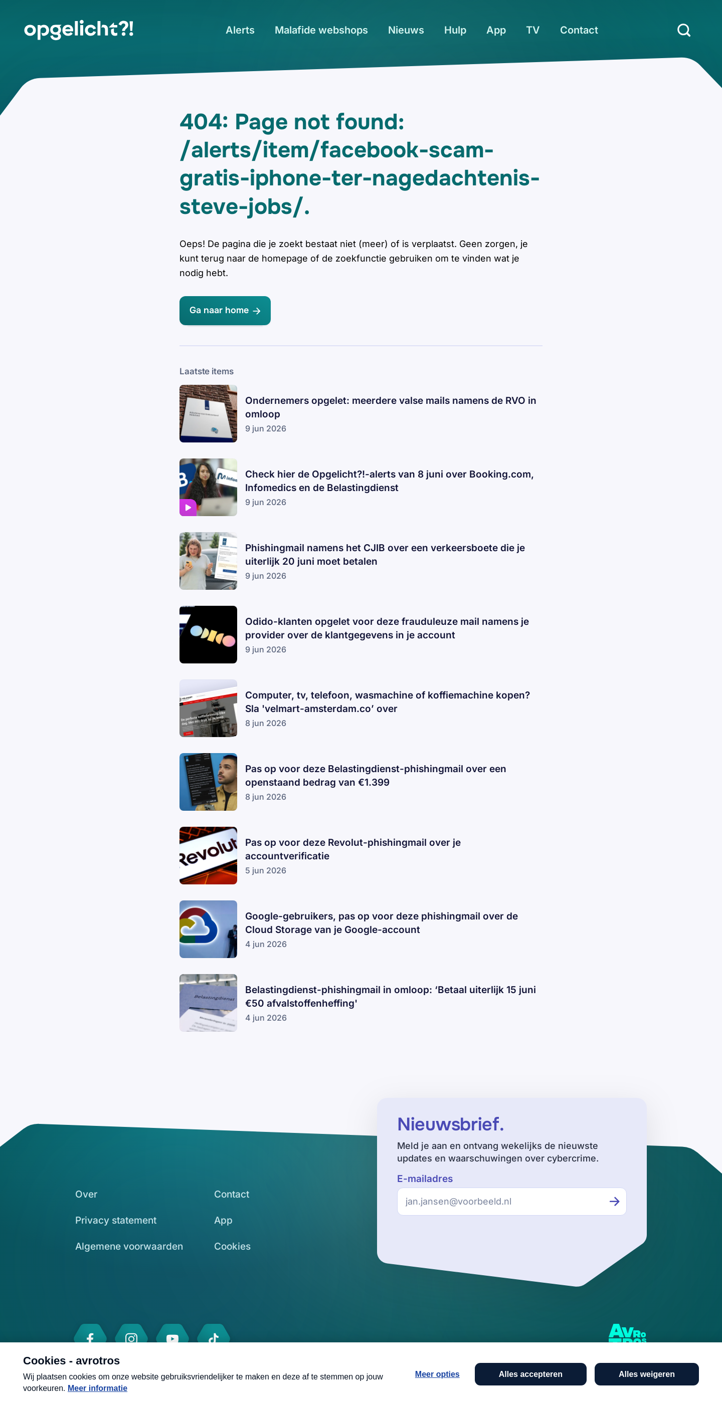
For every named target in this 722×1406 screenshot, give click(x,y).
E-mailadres (425, 1179)
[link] (78, 30)
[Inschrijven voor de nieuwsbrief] (615, 1202)
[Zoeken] (684, 30)
